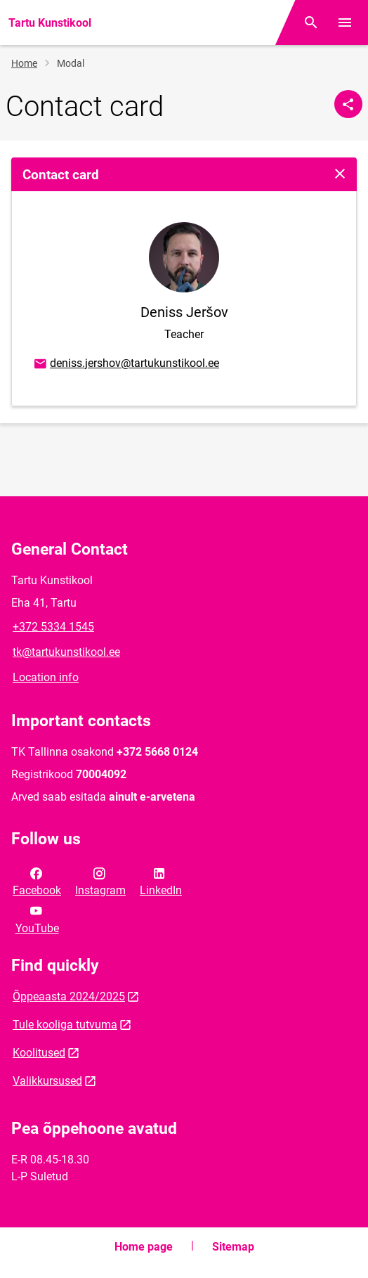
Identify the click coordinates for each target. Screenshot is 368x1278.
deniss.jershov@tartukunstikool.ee (125, 364)
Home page (143, 1246)
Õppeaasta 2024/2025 (69, 996)
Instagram (100, 881)
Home (24, 63)
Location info (46, 677)
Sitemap (233, 1246)
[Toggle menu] (344, 22)
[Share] (348, 104)
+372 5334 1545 (53, 626)
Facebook (37, 881)
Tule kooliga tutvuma (65, 1024)
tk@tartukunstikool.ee (66, 652)
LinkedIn (161, 881)
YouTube (37, 918)
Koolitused (39, 1052)
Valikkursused (47, 1080)
